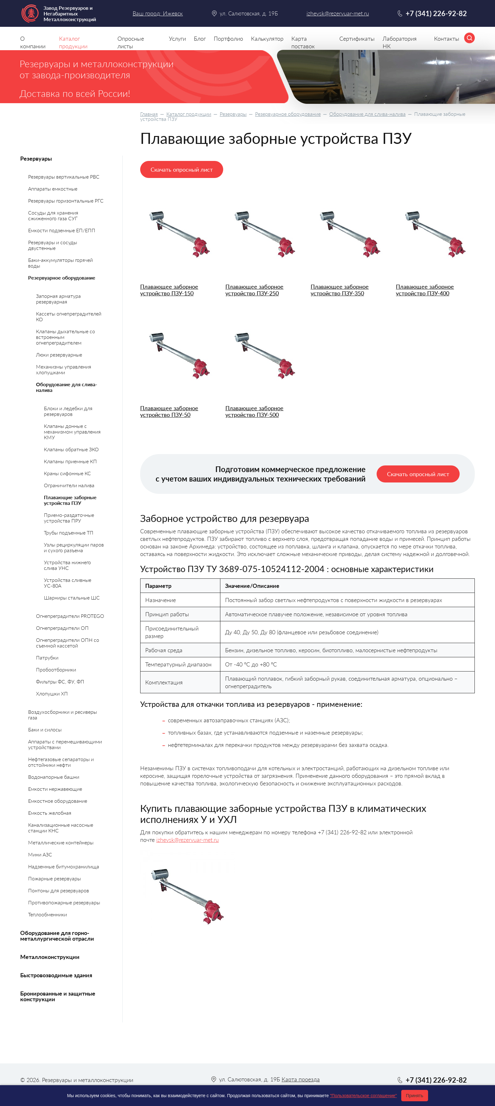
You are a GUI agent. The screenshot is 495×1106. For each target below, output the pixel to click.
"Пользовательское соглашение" (363, 1095)
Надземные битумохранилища (63, 866)
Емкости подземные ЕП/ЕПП (61, 230)
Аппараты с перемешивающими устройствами (65, 744)
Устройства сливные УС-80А (67, 582)
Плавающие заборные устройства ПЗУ (70, 500)
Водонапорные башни (53, 777)
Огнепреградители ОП (62, 628)
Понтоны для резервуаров (58, 890)
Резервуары (233, 114)
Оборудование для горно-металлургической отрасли (57, 935)
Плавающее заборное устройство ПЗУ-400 (425, 289)
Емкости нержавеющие (55, 789)
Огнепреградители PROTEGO (70, 616)
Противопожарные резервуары (64, 902)
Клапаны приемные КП (70, 461)
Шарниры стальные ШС (72, 597)
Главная (149, 114)
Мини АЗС (40, 854)
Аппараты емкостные (52, 189)
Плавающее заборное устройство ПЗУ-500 (254, 411)
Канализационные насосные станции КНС (60, 827)
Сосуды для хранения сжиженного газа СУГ (53, 215)
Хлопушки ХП (52, 693)
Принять (414, 1095)
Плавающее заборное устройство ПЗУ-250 (254, 289)
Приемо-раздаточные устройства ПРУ (69, 517)
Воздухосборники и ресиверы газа (62, 714)
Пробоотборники (56, 669)
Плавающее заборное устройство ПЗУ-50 (169, 411)
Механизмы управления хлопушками (63, 369)
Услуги (177, 38)
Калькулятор (267, 38)
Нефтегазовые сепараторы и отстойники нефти (61, 762)
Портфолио (228, 38)
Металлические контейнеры (60, 842)
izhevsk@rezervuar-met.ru (187, 839)
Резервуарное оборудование (288, 114)
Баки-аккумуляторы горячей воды (60, 263)
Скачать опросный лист (182, 169)
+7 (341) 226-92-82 (436, 13)
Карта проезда (301, 1079)
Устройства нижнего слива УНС (67, 565)
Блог (200, 38)
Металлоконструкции (50, 957)
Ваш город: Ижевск (158, 13)
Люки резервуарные (59, 355)
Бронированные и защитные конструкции (57, 996)
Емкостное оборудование (57, 801)
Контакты (446, 38)
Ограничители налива (69, 485)
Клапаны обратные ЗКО (71, 449)
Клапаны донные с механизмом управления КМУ (72, 431)
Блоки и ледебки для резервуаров (68, 411)
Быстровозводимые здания (56, 975)
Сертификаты (357, 38)
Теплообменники (47, 914)
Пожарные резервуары (54, 878)
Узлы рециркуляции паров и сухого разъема (74, 547)
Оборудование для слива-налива (367, 114)
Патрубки (47, 657)
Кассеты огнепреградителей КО (68, 316)
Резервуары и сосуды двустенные (52, 245)
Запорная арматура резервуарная (58, 299)
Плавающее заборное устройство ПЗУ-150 (169, 289)
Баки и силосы (45, 729)
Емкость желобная (49, 813)
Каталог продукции (188, 114)
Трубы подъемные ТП (68, 532)
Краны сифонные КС (67, 473)
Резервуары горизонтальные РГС (66, 201)
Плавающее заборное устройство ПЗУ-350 (340, 289)
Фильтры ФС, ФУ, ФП (60, 681)
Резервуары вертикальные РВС (63, 177)
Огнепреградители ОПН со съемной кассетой (67, 642)
